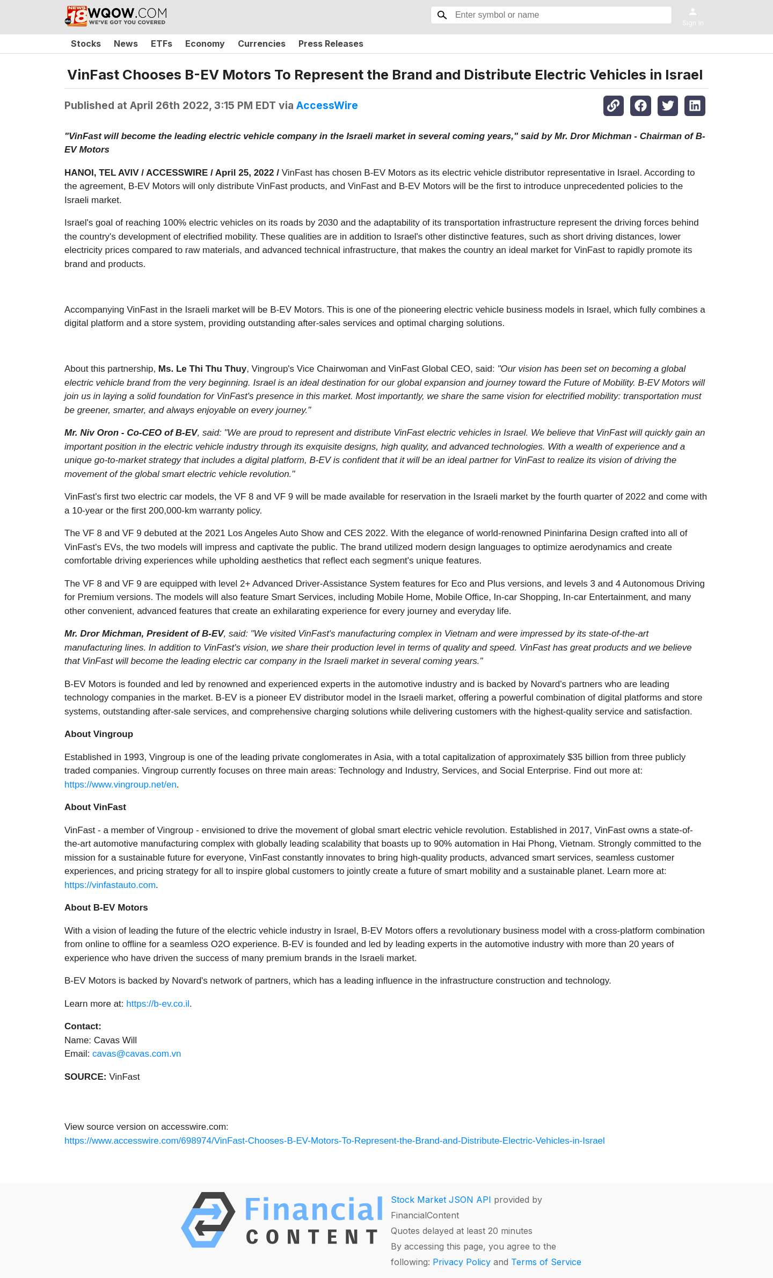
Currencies (262, 43)
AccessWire (327, 105)
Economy (205, 43)
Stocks (86, 43)
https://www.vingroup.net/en (120, 784)
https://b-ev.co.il (157, 1004)
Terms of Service (546, 1262)
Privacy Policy (462, 1262)
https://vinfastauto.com (110, 885)
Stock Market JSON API (441, 1199)
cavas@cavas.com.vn (136, 1054)
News (126, 43)
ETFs (161, 43)
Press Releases (330, 43)
